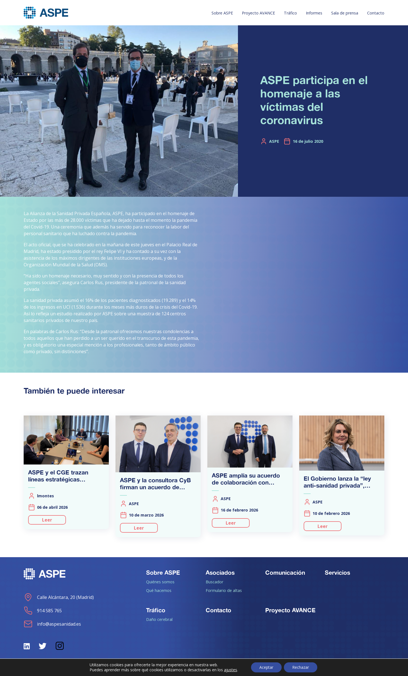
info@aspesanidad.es (52, 624)
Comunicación (285, 572)
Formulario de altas (224, 590)
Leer (47, 520)
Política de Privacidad (251, 668)
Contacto (375, 13)
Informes (314, 13)
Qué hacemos (158, 590)
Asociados (220, 572)
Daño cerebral (159, 619)
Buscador (214, 581)
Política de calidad (365, 668)
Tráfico (290, 13)
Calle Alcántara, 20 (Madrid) (59, 597)
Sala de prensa (344, 13)
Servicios (337, 572)
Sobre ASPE (222, 13)
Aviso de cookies (310, 668)
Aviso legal (198, 668)
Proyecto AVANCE (258, 13)
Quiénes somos (160, 581)
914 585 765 (43, 610)
